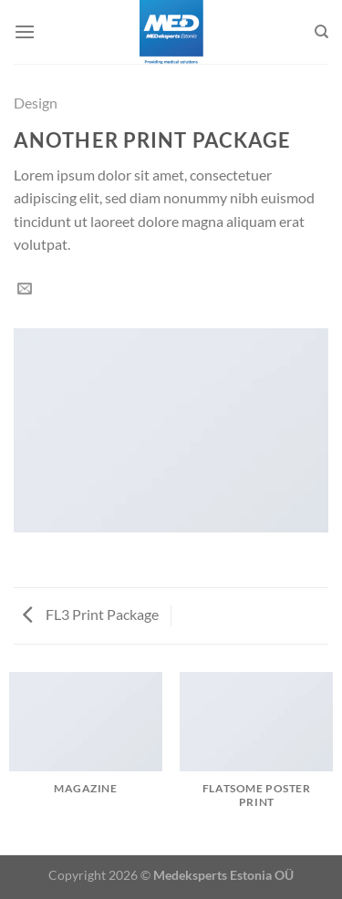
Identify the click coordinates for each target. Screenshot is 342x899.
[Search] (321, 32)
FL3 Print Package (91, 614)
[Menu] (25, 31)
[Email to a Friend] (24, 289)
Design (35, 102)
